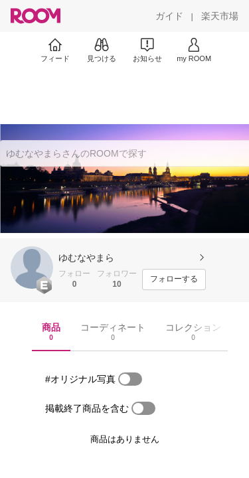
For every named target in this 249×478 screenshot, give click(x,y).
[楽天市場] (219, 16)
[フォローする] (174, 279)
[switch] (130, 379)
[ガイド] (169, 16)
